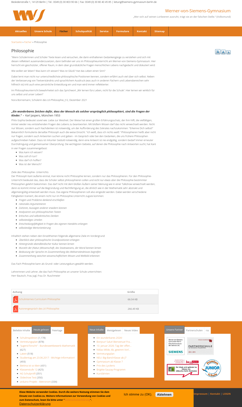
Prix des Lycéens (106, 365)
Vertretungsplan (29, 341)
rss (207, 330)
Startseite (16, 42)
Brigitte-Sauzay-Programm (111, 369)
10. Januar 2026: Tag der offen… (114, 345)
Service (104, 31)
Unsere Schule (43, 31)
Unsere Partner (175, 328)
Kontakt (142, 31)
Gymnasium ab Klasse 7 (110, 361)
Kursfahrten (103, 373)
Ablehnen (164, 394)
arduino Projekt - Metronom (35, 381)
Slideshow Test (28, 377)
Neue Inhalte (97, 329)
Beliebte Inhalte (21, 330)
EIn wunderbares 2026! (109, 337)
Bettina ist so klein (30, 365)
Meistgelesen (114, 330)
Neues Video (131, 330)
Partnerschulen (194, 330)
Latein (23, 353)
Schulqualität (84, 31)
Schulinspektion (28, 337)
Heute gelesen (41, 329)
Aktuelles (21, 31)
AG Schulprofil (28, 373)
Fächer (64, 31)
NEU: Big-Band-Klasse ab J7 (111, 357)
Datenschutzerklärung (77, 400)
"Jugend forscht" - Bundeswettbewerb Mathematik (47, 345)
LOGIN (227, 393)
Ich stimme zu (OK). (138, 394)
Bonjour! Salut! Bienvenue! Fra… (114, 341)
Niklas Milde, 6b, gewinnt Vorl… (113, 349)
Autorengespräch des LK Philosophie (39, 308)
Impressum (201, 393)
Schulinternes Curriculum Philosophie (39, 299)
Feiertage (57, 330)
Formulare (122, 31)
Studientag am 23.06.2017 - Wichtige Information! (47, 357)
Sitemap (159, 31)
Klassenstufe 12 (28, 369)
